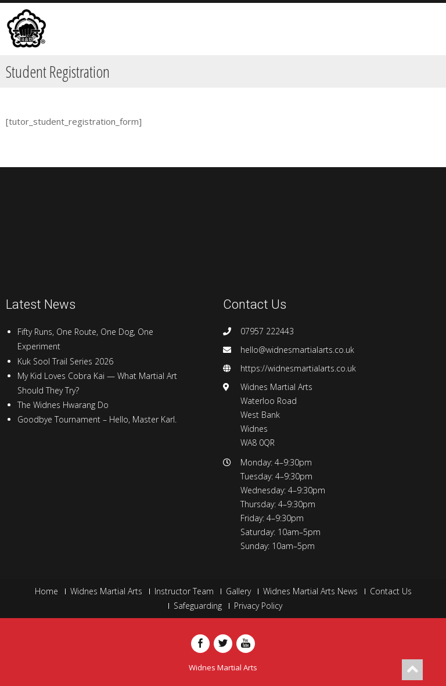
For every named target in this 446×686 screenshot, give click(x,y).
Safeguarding (198, 606)
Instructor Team (184, 591)
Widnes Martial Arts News (310, 591)
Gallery (238, 591)
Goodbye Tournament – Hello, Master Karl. (97, 419)
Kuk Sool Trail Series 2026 (65, 361)
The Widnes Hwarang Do (63, 404)
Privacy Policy (258, 606)
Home (46, 591)
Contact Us (391, 591)
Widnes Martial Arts (106, 591)
